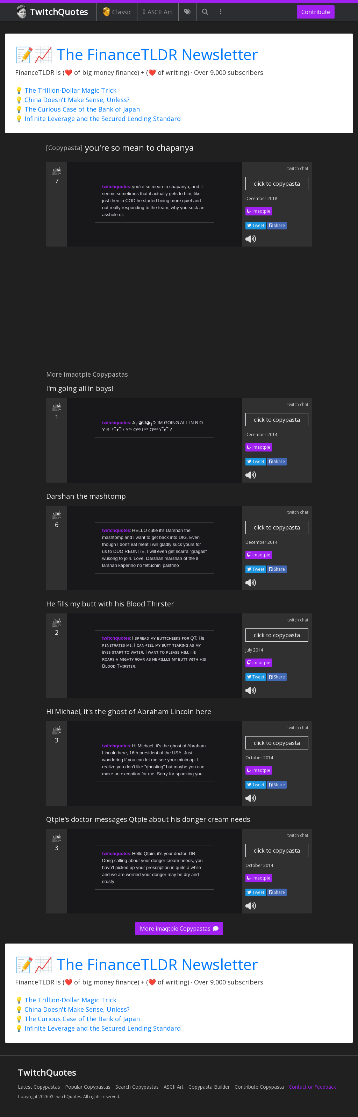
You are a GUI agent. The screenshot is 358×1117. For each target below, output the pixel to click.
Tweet (255, 225)
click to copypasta (277, 183)
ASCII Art (158, 12)
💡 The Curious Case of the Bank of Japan (77, 109)
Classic (116, 12)
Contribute (315, 12)
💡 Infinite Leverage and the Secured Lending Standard (98, 118)
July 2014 (254, 650)
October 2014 (259, 758)
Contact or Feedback (312, 1086)
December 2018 (261, 198)
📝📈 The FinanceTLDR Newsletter (136, 54)
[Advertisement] (179, 312)
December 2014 (261, 434)
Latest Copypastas (39, 1086)
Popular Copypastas (87, 1086)
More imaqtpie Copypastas (179, 928)
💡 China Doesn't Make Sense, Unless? (72, 99)
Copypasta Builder (209, 1086)
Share (277, 225)
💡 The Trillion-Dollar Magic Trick (65, 90)
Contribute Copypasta (259, 1086)
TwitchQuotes (53, 12)
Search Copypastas (137, 1086)
